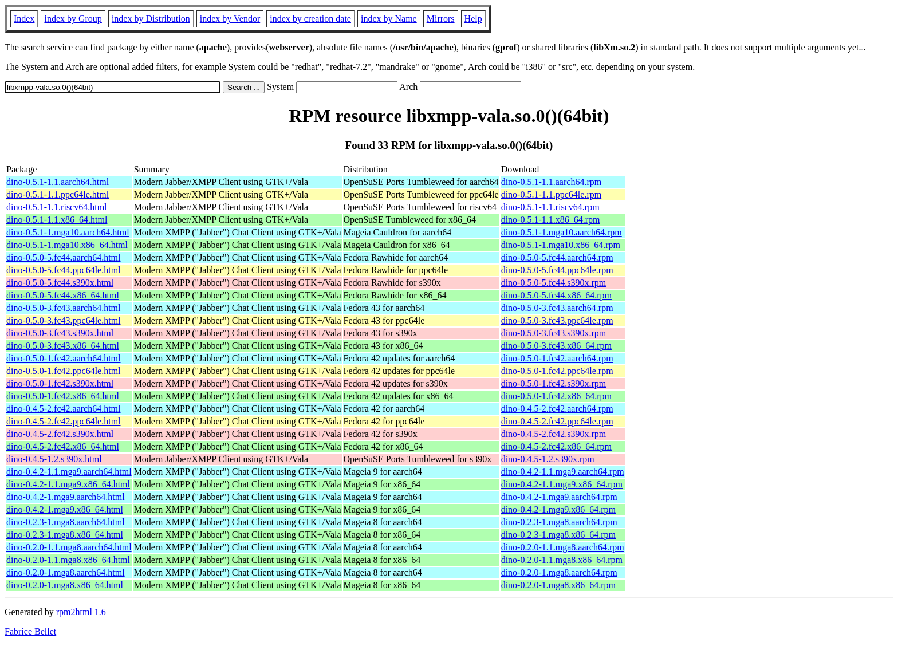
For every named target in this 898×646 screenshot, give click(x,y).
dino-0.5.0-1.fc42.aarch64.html (63, 358)
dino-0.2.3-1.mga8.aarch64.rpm (559, 522)
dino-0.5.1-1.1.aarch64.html (57, 182)
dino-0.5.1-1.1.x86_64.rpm (550, 219)
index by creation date (310, 18)
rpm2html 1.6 (81, 612)
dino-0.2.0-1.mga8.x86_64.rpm (558, 585)
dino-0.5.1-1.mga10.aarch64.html (67, 232)
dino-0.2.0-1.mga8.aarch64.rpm (559, 572)
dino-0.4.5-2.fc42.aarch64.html (63, 408)
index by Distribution (151, 18)
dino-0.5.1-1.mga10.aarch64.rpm (561, 232)
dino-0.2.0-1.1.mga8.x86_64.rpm (562, 560)
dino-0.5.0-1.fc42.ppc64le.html (63, 371)
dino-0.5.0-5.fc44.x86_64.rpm (556, 295)
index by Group (72, 18)
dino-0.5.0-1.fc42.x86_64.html (62, 396)
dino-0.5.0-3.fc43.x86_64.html (62, 345)
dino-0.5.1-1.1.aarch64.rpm (551, 182)
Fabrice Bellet (30, 631)
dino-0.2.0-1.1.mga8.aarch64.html (69, 547)
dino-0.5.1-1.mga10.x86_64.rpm (560, 245)
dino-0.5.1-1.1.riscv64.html (56, 207)
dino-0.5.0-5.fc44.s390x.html (59, 282)
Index (24, 18)
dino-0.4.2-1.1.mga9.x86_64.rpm (562, 484)
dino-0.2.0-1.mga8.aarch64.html (65, 572)
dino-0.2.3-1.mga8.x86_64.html (64, 534)
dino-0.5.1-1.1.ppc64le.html (57, 194)
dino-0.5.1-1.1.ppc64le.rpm (551, 194)
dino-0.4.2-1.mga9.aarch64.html (65, 497)
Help (473, 18)
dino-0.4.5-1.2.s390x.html (54, 459)
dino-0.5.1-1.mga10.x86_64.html (67, 245)
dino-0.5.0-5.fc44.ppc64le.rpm (557, 270)
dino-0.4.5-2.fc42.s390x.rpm (553, 434)
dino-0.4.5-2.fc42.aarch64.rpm (557, 408)
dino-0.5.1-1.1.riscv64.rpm (550, 207)
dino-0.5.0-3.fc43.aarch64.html (63, 308)
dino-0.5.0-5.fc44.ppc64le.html (63, 270)
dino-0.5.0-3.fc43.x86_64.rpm (556, 345)
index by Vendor (230, 18)
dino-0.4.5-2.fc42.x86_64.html (62, 446)
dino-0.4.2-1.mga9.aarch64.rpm (559, 497)
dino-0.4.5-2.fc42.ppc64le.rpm (557, 421)
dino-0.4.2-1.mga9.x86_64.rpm (558, 509)
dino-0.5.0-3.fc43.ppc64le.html (63, 320)
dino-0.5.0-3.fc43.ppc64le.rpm (557, 320)
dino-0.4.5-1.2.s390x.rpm (547, 459)
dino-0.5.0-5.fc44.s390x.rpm (553, 282)
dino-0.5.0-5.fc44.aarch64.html (63, 257)
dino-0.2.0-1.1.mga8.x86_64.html (68, 560)
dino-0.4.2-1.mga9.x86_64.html (64, 509)
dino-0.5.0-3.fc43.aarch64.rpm (557, 308)
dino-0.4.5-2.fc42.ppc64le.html (63, 421)
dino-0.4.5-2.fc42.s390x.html (59, 434)
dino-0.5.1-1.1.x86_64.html (56, 219)
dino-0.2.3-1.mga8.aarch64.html (65, 522)
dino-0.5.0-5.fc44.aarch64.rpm (557, 257)
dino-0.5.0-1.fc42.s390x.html (59, 383)
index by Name (389, 18)
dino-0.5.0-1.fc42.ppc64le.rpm (557, 371)
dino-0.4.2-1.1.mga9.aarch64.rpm (562, 471)
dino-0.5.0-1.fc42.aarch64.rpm (557, 358)
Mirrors (441, 18)
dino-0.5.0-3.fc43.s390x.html (59, 333)
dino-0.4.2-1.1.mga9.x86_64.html (68, 484)
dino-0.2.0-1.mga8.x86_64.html (64, 585)
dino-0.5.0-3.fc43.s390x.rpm (553, 333)
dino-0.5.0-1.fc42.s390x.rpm (553, 383)
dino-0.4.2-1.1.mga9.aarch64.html (69, 471)
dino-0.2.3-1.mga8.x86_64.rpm (558, 534)
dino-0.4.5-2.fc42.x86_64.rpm (556, 446)
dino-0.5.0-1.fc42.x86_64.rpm (556, 396)
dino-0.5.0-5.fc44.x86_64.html (62, 295)
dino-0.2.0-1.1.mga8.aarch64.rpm (562, 547)
